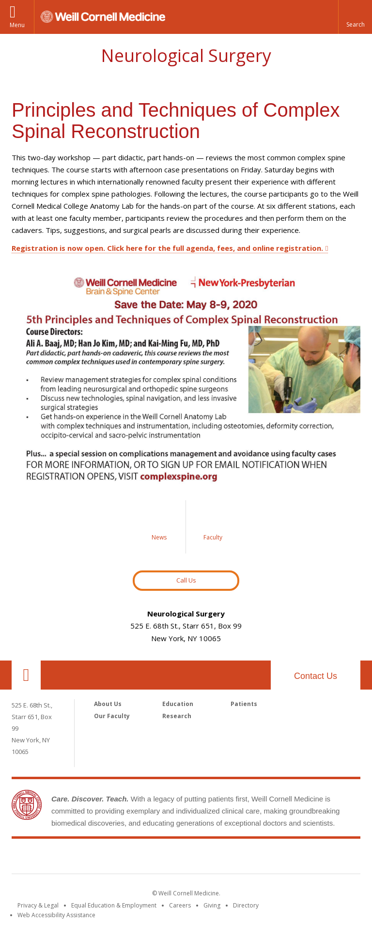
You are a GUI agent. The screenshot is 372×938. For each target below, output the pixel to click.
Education (177, 704)
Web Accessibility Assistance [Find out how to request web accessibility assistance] (56, 915)
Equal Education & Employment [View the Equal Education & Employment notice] (113, 905)
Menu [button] (17, 25)
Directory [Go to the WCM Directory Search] (246, 905)
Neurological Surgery (186, 55)
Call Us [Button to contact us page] (186, 580)
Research (176, 716)
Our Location (26, 675)
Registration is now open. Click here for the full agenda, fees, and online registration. (167, 248)
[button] (355, 17)
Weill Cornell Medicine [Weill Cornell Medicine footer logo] (186, 858)
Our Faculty (112, 716)
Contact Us (315, 676)
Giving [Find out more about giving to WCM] (211, 905)
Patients (244, 704)
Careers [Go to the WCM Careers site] (180, 905)
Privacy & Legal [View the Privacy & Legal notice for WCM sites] (38, 905)
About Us (108, 704)
